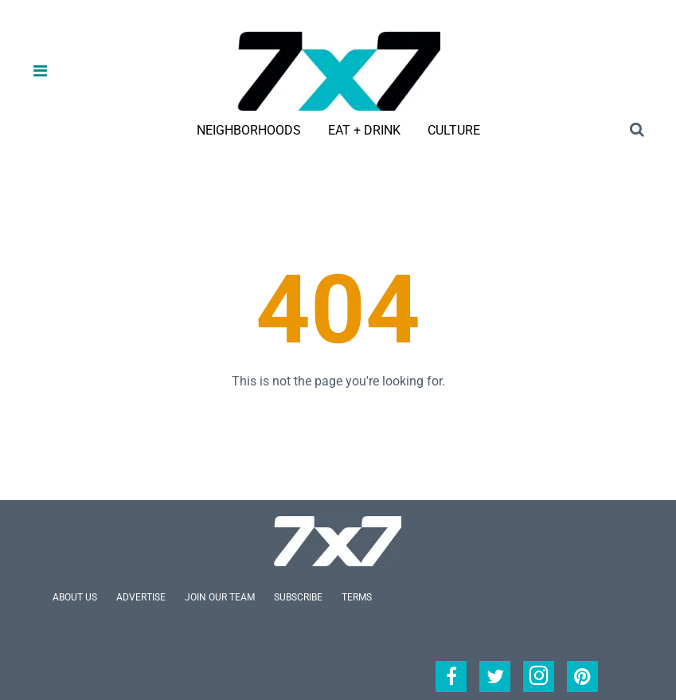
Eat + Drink (364, 130)
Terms (357, 597)
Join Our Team (220, 597)
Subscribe (298, 597)
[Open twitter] (494, 676)
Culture (454, 130)
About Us (75, 597)
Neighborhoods (249, 130)
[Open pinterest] (582, 676)
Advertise (141, 597)
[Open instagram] (538, 676)
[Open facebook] (451, 676)
